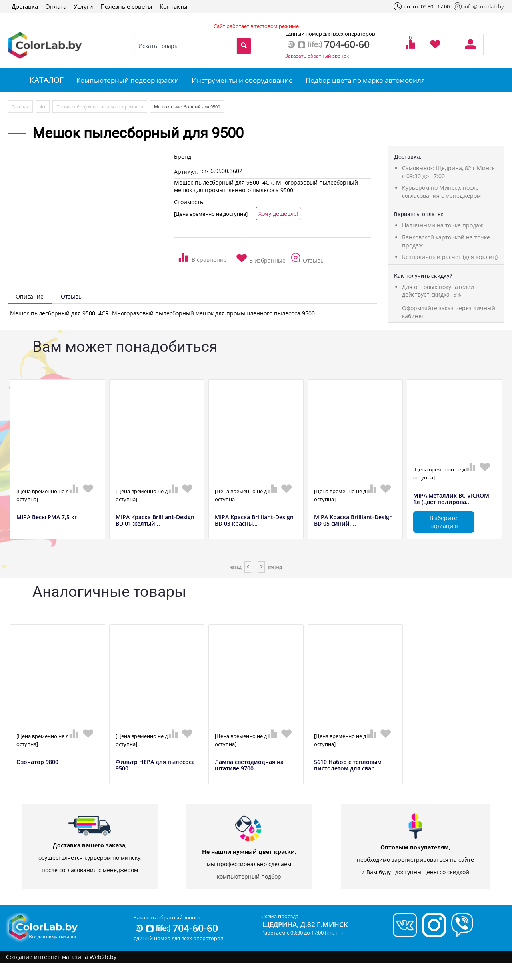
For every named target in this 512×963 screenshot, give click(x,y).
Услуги (83, 6)
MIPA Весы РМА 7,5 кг (46, 517)
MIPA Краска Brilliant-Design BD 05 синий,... (353, 521)
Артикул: (186, 171)
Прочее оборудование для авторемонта (99, 107)
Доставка (25, 6)
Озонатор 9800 (37, 762)
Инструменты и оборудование (242, 80)
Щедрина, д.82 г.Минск (305, 924)
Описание (30, 296)
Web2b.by (103, 957)
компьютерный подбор (249, 876)
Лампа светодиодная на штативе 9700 (249, 765)
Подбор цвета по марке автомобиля (365, 80)
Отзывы (72, 296)
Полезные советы (126, 6)
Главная (20, 107)
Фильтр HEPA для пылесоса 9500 (155, 765)
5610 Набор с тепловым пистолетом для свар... (348, 765)
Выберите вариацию (443, 522)
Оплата (55, 6)
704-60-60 (176, 928)
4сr (43, 107)
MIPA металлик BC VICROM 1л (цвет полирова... (451, 499)
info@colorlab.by (479, 6)
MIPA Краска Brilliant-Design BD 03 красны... (254, 521)
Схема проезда (279, 916)
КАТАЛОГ (40, 80)
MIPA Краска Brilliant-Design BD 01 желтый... (155, 521)
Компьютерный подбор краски (127, 80)
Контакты (174, 6)
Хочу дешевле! (278, 213)
